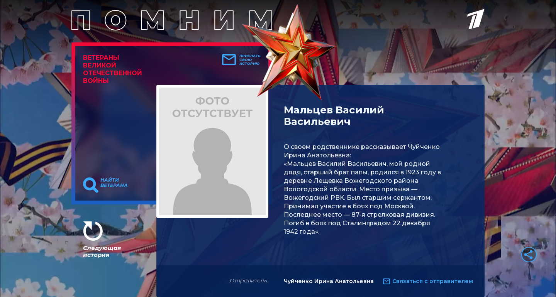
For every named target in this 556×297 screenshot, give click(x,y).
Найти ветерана (114, 182)
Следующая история (102, 251)
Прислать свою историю (250, 60)
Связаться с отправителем (432, 281)
